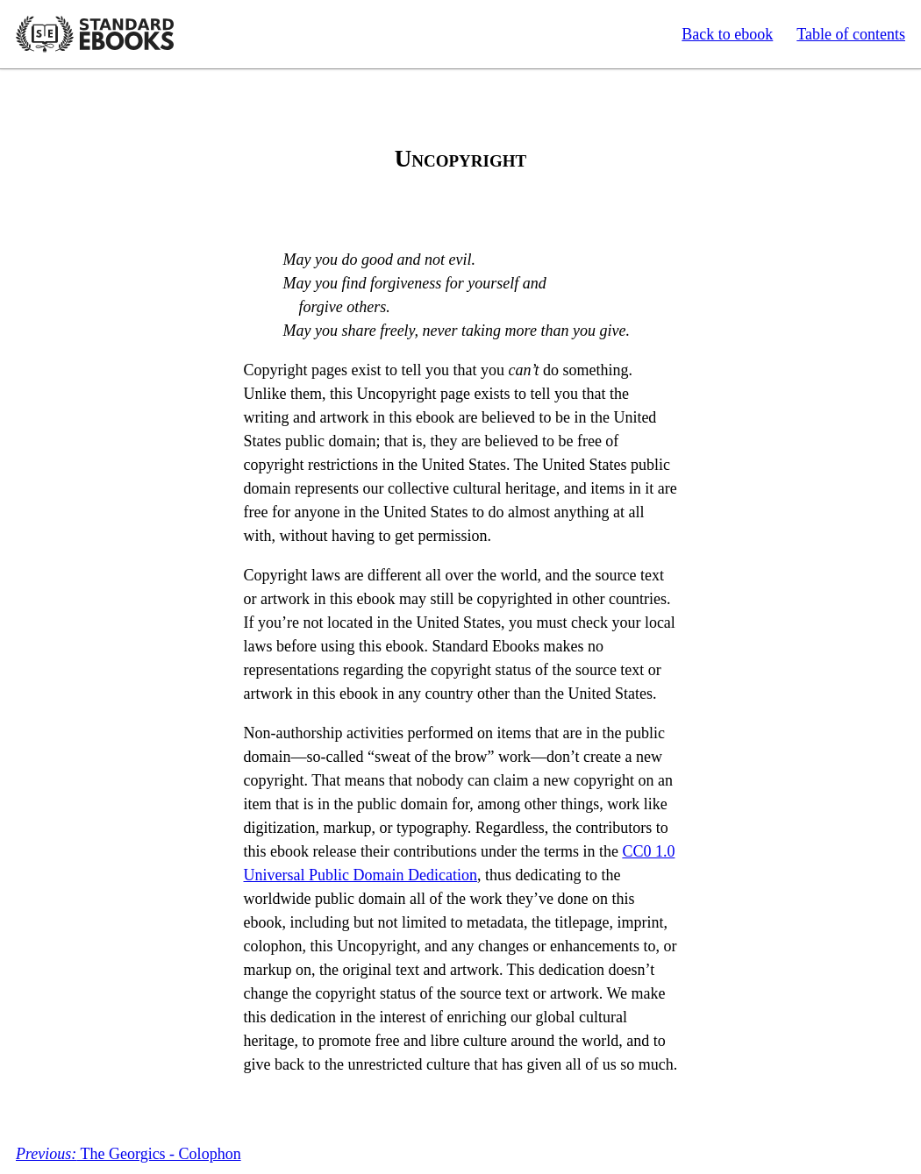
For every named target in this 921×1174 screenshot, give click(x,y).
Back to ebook (727, 34)
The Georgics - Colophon (128, 1154)
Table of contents (850, 34)
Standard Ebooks (95, 34)
